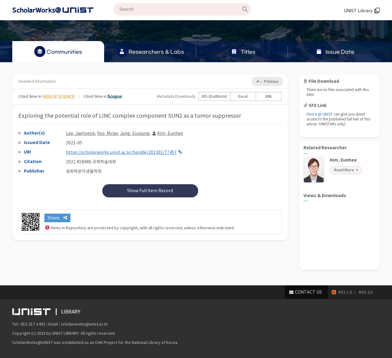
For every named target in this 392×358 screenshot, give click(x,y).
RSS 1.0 (345, 292)
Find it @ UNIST (320, 114)
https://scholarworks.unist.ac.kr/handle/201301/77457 (121, 152)
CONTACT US (308, 292)
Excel (243, 96)
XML (269, 96)
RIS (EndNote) (214, 96)
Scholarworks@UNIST (62, 10)
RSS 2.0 (365, 292)
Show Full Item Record (150, 190)
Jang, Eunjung (134, 133)
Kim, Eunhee (170, 133)
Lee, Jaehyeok (80, 133)
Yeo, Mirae (107, 133)
